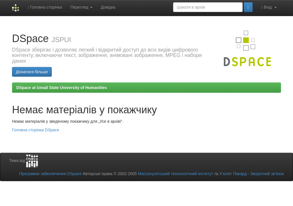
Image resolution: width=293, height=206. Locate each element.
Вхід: (269, 7)
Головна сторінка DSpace (35, 130)
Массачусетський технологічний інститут (175, 173)
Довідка (108, 7)
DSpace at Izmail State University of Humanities (61, 87)
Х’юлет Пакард (233, 173)
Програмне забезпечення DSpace (50, 173)
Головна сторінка (44, 7)
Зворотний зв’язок (267, 173)
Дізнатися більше (32, 72)
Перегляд (81, 7)
